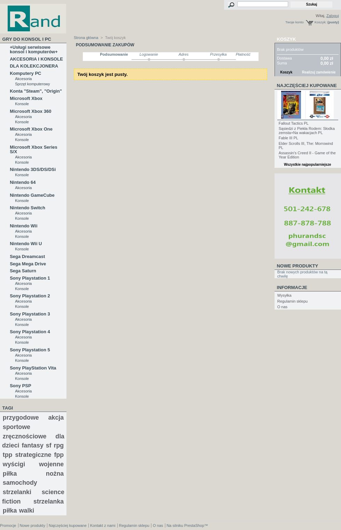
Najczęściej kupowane (307, 85)
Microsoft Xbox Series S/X (33, 149)
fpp (59, 454)
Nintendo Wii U (26, 243)
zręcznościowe (25, 436)
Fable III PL (288, 138)
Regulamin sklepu (292, 301)
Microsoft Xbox (26, 98)
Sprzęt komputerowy (32, 84)
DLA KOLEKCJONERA (34, 66)
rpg (59, 445)
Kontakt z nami (103, 525)
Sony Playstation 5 (30, 349)
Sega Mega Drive (28, 263)
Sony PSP (20, 385)
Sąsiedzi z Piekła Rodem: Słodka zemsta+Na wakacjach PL (307, 130)
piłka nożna (33, 473)
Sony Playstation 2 (30, 295)
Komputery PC (25, 73)
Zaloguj (332, 16)
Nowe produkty (297, 265)
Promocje (8, 525)
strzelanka (48, 501)
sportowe (16, 426)
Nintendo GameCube (32, 195)
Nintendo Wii (23, 225)
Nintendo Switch (27, 207)
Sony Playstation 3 (30, 314)
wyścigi (14, 464)
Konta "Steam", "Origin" (36, 91)
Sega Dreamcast (27, 256)
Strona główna (86, 38)
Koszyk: (321, 22)
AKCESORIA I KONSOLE (36, 59)
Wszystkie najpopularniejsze (307, 164)
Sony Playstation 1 (30, 278)
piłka (10, 510)
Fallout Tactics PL (294, 123)
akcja (56, 417)
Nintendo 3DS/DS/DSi (33, 169)
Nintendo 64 (22, 182)
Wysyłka (284, 295)
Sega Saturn (23, 270)
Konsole (22, 104)
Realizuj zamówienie (319, 72)
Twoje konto (294, 22)
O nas (282, 307)
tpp (8, 454)
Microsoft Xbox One (31, 129)
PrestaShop (194, 525)
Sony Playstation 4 (30, 331)
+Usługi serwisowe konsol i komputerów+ (34, 49)
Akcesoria (23, 79)
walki (26, 510)
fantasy (32, 445)
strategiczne (33, 454)
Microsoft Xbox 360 (30, 111)
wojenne (51, 464)
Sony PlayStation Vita (33, 368)
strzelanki (17, 492)
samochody (20, 482)
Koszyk (286, 39)
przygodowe (21, 417)
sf (48, 445)
